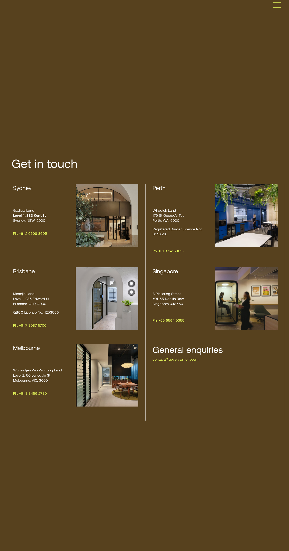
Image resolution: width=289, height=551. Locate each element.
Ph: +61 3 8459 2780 (30, 393)
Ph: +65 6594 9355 (168, 320)
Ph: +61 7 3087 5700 (29, 325)
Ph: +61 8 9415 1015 (168, 251)
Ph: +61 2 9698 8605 (30, 233)
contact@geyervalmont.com (175, 359)
